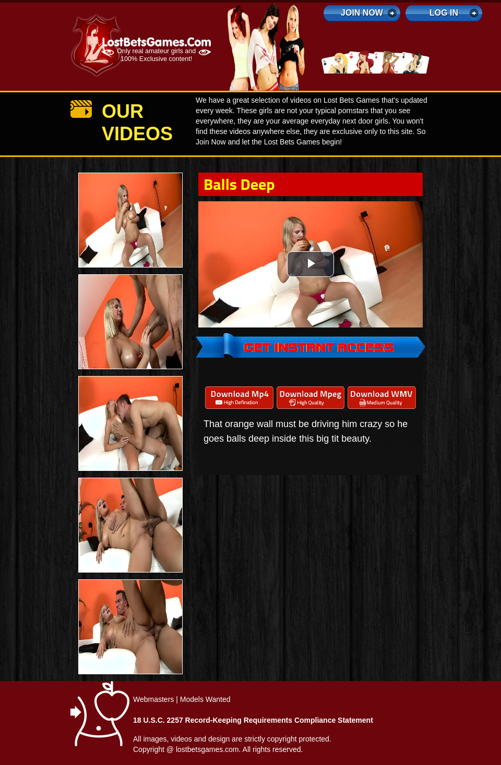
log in (444, 12)
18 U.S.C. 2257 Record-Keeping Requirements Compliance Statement (253, 720)
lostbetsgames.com (207, 749)
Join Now (362, 12)
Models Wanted (205, 699)
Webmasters (153, 699)
